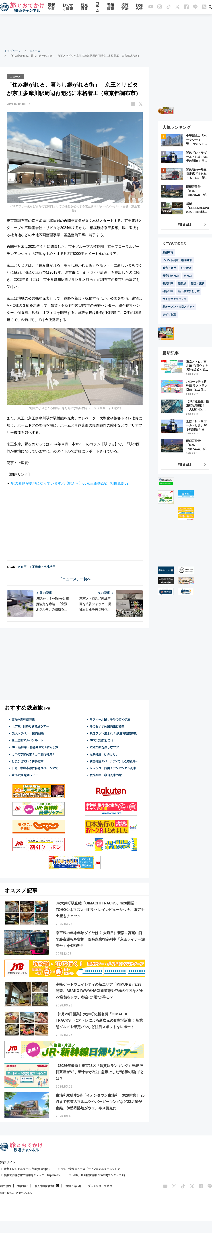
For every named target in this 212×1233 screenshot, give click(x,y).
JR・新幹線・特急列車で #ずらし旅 (35, 747)
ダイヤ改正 (169, 314)
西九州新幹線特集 (23, 719)
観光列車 (168, 283)
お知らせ (139, 7)
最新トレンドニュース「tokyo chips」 (27, 1168)
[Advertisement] (106, 31)
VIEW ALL (185, 224)
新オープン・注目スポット (179, 306)
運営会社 (22, 1185)
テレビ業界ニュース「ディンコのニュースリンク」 (92, 1168)
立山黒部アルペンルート (27, 740)
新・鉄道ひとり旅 (189, 291)
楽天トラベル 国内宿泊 (28, 733)
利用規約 (5, 1185)
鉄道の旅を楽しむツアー (106, 747)
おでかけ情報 (67, 7)
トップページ (12, 50)
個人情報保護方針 (45, 1185)
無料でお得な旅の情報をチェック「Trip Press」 (33, 1175)
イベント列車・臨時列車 (177, 260)
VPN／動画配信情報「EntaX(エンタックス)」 (100, 1175)
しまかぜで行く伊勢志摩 (27, 761)
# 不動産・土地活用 (42, 566)
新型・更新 (197, 283)
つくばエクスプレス (175, 299)
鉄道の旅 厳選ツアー (25, 775)
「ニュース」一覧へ (75, 579)
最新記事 (51, 7)
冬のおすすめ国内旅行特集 (107, 726)
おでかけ (186, 267)
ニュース (34, 50)
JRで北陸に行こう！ (103, 740)
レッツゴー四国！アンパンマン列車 (113, 768)
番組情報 (110, 7)
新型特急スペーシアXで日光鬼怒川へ (114, 761)
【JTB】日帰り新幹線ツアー (30, 726)
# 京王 (22, 566)
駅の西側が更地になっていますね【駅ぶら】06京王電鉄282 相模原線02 (69, 483)
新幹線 (182, 283)
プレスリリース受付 (100, 1185)
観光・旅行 (169, 267)
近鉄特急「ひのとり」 (104, 754)
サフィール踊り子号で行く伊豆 (110, 719)
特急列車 (168, 291)
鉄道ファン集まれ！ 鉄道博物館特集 (113, 733)
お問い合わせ (73, 1185)
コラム (97, 7)
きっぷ (188, 275)
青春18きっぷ (171, 275)
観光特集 (84, 7)
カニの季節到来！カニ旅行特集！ (33, 754)
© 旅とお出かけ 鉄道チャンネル (16, 1193)
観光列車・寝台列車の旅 (106, 775)
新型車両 (168, 252)
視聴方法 (124, 7)
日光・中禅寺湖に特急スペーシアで (35, 768)
